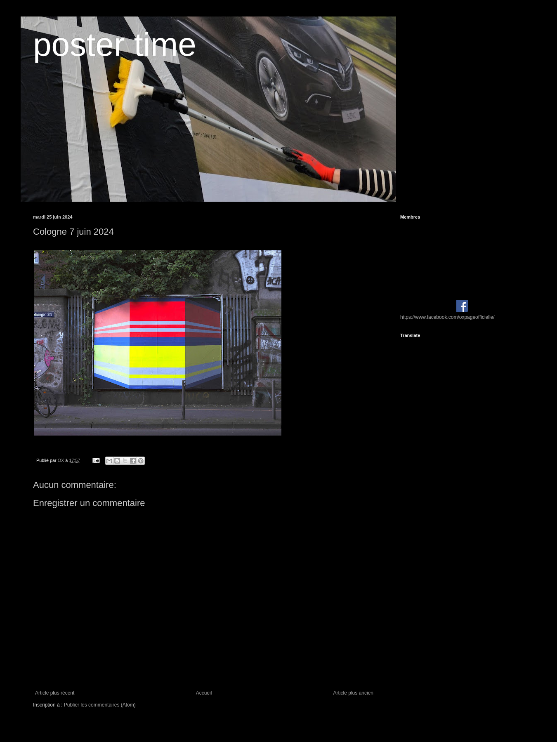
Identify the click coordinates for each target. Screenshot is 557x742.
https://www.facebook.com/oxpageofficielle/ (447, 317)
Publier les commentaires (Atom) (100, 705)
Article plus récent (54, 693)
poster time (114, 44)
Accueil (204, 693)
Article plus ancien (353, 693)
